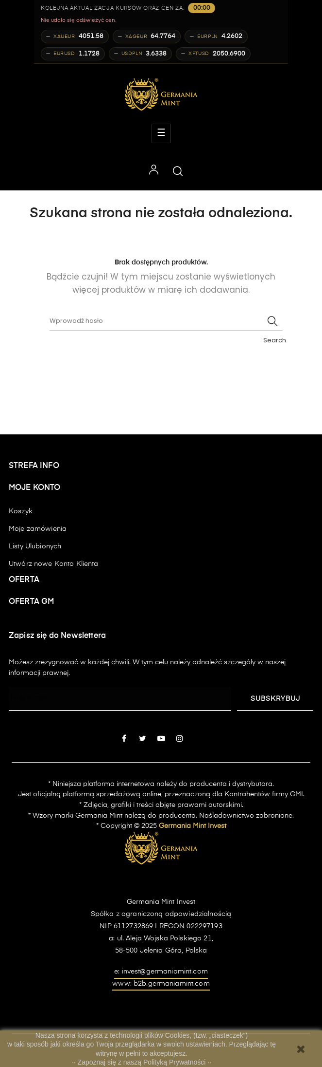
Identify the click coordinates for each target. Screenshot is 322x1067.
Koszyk (21, 511)
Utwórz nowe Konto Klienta (54, 564)
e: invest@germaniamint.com (161, 971)
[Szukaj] (166, 321)
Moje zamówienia (38, 528)
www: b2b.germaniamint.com (161, 983)
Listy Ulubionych (35, 546)
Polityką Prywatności (175, 1062)
